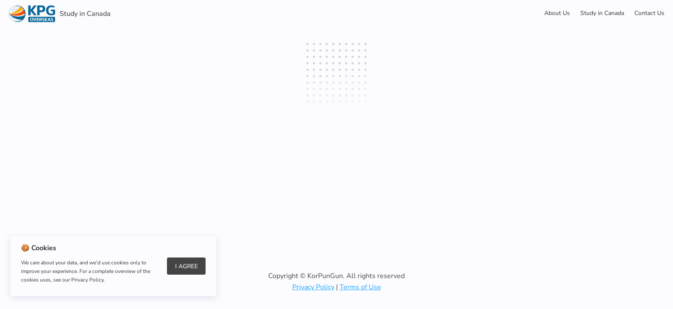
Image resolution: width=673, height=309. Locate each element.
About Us (557, 13)
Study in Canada (602, 13)
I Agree (186, 266)
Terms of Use (360, 287)
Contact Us (649, 13)
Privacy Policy (313, 287)
